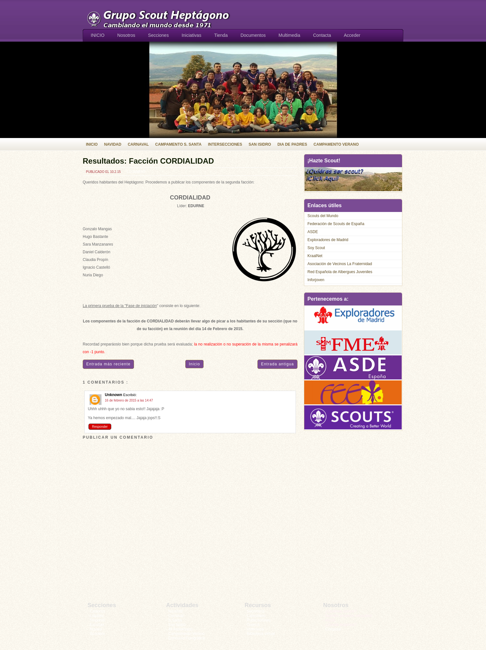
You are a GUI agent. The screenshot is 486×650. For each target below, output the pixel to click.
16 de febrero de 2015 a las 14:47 (129, 400)
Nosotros (126, 35)
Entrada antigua (277, 364)
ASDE (312, 232)
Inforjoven (315, 280)
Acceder (352, 35)
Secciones (158, 35)
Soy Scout (316, 248)
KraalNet (315, 256)
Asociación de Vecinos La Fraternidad (339, 264)
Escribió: (130, 395)
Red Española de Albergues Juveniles (339, 272)
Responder (100, 426)
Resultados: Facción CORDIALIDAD (148, 161)
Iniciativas (191, 35)
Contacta (322, 35)
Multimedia (289, 35)
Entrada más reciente (108, 364)
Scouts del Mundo (322, 216)
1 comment (136, 172)
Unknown (114, 395)
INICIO (98, 35)
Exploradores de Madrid (327, 240)
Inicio (194, 364)
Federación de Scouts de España (335, 224)
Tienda (221, 35)
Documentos (253, 35)
